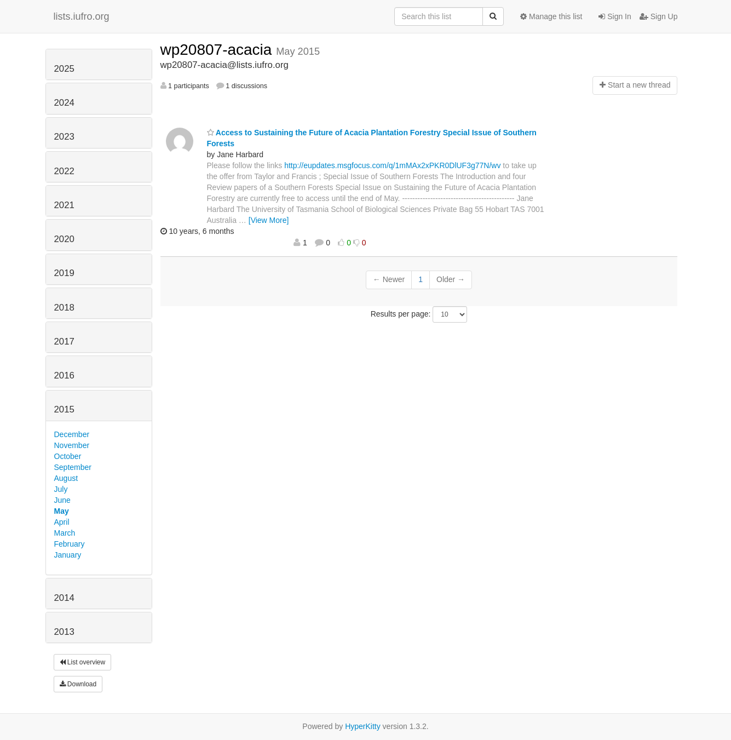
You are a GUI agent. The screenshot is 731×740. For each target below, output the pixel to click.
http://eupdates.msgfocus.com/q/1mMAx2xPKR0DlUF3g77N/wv (392, 165)
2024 (64, 102)
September (72, 467)
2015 (64, 409)
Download (78, 684)
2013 (64, 632)
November (72, 445)
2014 (64, 598)
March (65, 533)
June (62, 500)
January (68, 554)
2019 (64, 273)
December (72, 434)
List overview (83, 662)
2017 (64, 341)
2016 (64, 375)
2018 (64, 307)
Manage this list (551, 16)
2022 (64, 171)
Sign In (614, 16)
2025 (64, 69)
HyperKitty (363, 726)
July (61, 489)
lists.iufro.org (82, 16)
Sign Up (659, 16)
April (62, 522)
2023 (64, 136)
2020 (64, 239)
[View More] (269, 220)
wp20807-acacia (218, 49)
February (69, 544)
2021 (64, 205)
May (61, 511)
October (68, 456)
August (66, 478)
